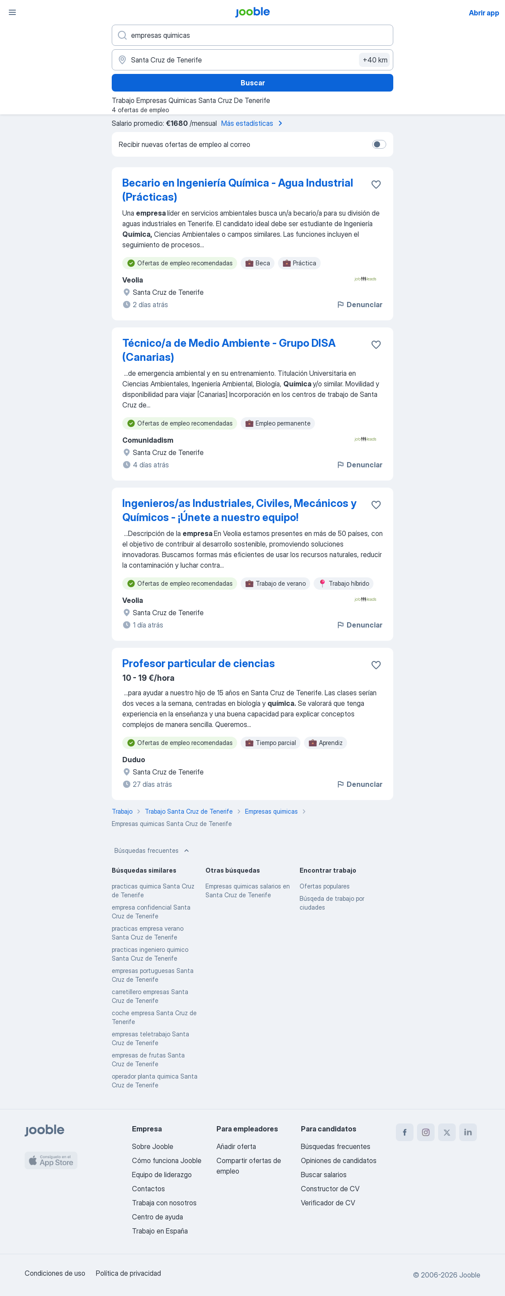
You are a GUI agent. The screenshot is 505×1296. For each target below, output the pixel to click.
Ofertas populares (325, 886)
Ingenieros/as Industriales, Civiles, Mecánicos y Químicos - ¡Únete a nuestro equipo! (239, 510)
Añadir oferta (236, 1146)
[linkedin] (468, 1132)
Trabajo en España (160, 1230)
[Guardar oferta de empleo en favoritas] (376, 184)
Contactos (148, 1188)
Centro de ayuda (157, 1216)
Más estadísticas (253, 123)
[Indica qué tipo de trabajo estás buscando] (252, 35)
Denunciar (359, 304)
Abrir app (484, 12)
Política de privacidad (128, 1273)
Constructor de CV (330, 1188)
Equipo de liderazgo (162, 1174)
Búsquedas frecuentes (152, 850)
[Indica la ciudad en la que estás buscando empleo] (252, 59)
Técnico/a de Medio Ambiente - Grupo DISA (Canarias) (229, 350)
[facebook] (405, 1132)
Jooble (469, 1274)
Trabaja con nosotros (164, 1202)
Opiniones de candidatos (339, 1160)
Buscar (253, 82)
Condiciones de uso (55, 1273)
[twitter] (447, 1132)
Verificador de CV (328, 1202)
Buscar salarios (324, 1174)
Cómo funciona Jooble (166, 1160)
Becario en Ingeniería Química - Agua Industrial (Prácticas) (237, 189)
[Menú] (12, 12)
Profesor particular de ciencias (198, 663)
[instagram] (426, 1132)
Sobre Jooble (152, 1146)
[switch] (379, 144)
